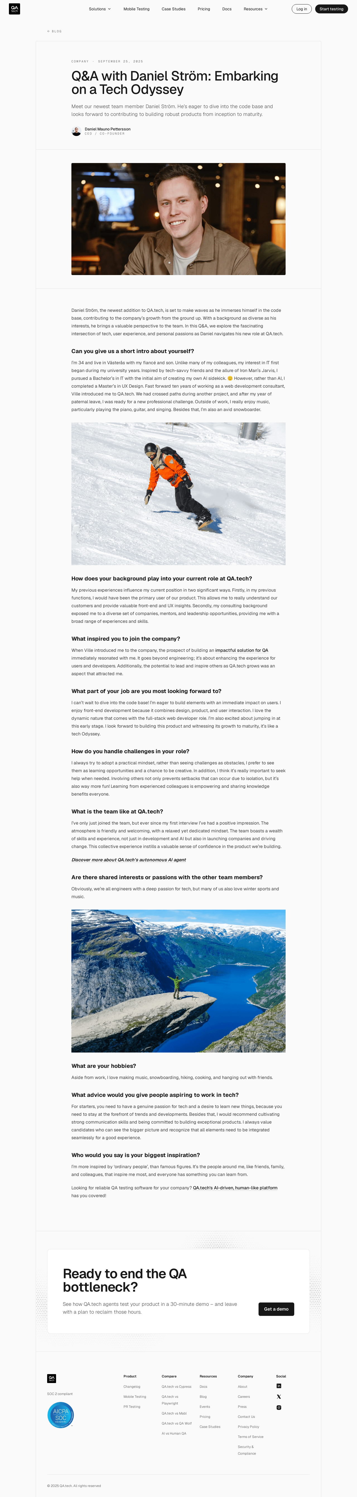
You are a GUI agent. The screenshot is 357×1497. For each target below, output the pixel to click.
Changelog (132, 1386)
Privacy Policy (248, 1427)
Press (242, 1406)
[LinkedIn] (279, 1386)
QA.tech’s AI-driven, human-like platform (235, 1188)
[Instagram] (279, 1407)
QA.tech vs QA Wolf (177, 1423)
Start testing (332, 8)
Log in (301, 8)
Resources (256, 8)
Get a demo (276, 1309)
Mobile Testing (136, 8)
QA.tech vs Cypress (176, 1386)
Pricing (204, 8)
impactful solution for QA (241, 650)
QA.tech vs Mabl (174, 1413)
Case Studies (173, 8)
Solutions (100, 8)
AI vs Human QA (174, 1433)
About (242, 1386)
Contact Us (246, 1417)
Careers (244, 1396)
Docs (226, 8)
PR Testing (132, 1406)
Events (205, 1406)
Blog (54, 31)
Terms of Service (251, 1437)
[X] (279, 1396)
